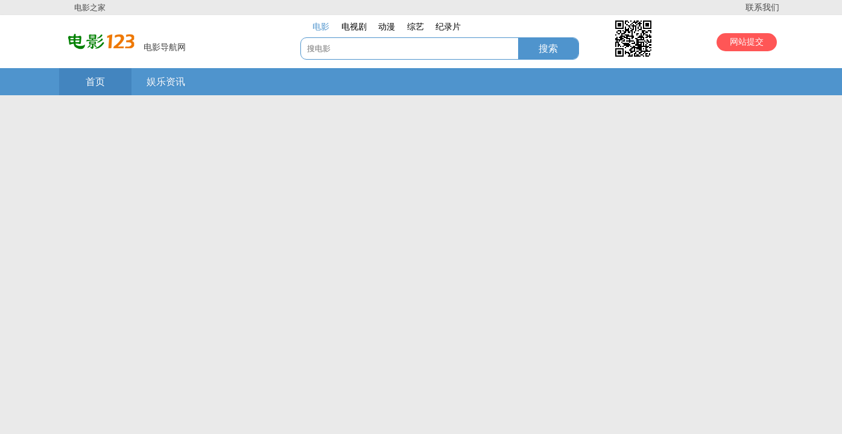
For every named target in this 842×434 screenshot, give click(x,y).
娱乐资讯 (166, 82)
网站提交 (747, 41)
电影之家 (90, 7)
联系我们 (762, 7)
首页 (95, 82)
